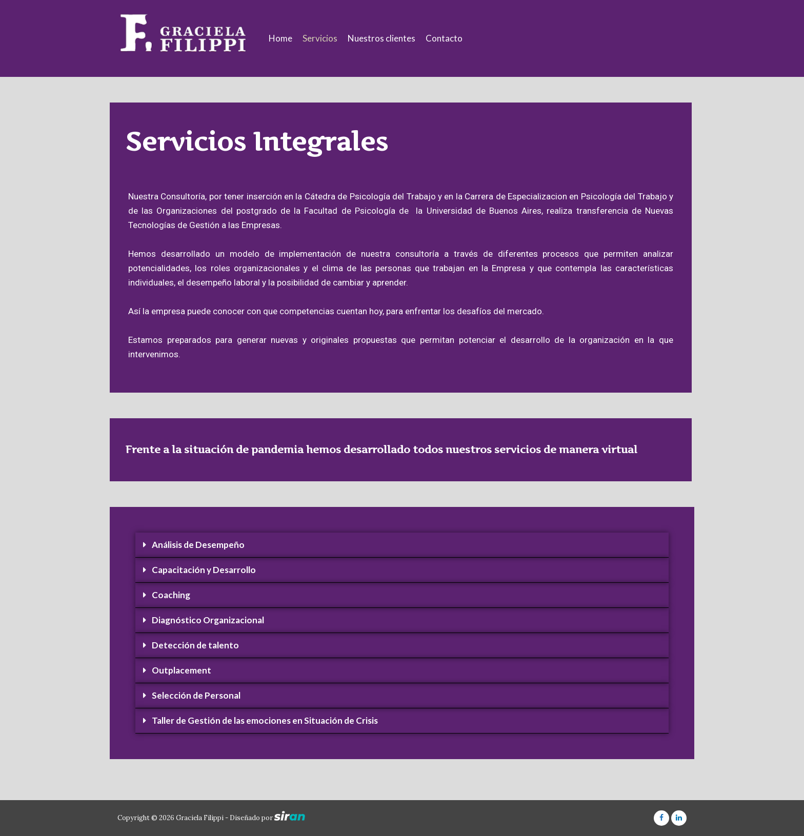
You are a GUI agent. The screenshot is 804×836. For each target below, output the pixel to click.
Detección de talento (195, 645)
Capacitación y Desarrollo (204, 569)
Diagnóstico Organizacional (208, 620)
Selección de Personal (196, 695)
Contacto (444, 38)
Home (280, 38)
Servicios (320, 38)
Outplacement (181, 670)
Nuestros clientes (381, 38)
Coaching (171, 594)
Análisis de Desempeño (198, 544)
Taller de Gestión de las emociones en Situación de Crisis (265, 720)
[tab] (402, 545)
